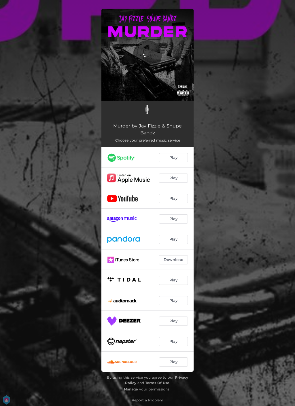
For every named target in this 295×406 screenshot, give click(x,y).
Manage (131, 389)
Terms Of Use (157, 383)
